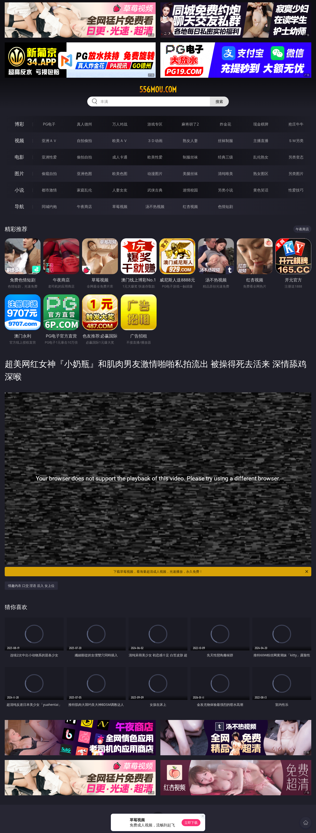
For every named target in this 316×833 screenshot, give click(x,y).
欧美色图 (119, 173)
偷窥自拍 (49, 173)
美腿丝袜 (190, 173)
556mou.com (158, 89)
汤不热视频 (155, 206)
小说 (19, 190)
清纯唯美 (225, 173)
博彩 (19, 124)
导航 (19, 206)
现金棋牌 (260, 124)
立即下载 (191, 822)
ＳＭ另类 (296, 140)
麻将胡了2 (190, 124)
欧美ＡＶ (119, 140)
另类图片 (296, 173)
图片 (19, 173)
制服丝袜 (190, 157)
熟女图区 (260, 173)
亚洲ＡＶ (49, 140)
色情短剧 (225, 206)
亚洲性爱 (49, 157)
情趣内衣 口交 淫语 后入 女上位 (31, 585)
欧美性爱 (154, 157)
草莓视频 (119, 206)
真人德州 (84, 124)
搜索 (219, 101)
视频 (19, 140)
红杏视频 (190, 206)
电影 (19, 157)
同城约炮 (49, 206)
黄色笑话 (260, 190)
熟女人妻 (190, 140)
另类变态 (296, 157)
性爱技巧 (296, 190)
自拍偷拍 (84, 140)
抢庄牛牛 (296, 124)
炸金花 (225, 124)
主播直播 (260, 140)
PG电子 (49, 124)
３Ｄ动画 (154, 140)
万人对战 (119, 124)
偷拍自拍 (84, 157)
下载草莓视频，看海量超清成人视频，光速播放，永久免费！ (211, 571)
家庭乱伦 (84, 190)
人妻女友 (119, 190)
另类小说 (225, 190)
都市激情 (49, 190)
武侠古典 (154, 190)
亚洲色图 (84, 173)
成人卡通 (119, 157)
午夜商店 (84, 206)
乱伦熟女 (260, 157)
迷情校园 (190, 190)
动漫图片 (154, 173)
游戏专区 (154, 124)
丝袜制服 (225, 140)
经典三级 (225, 157)
